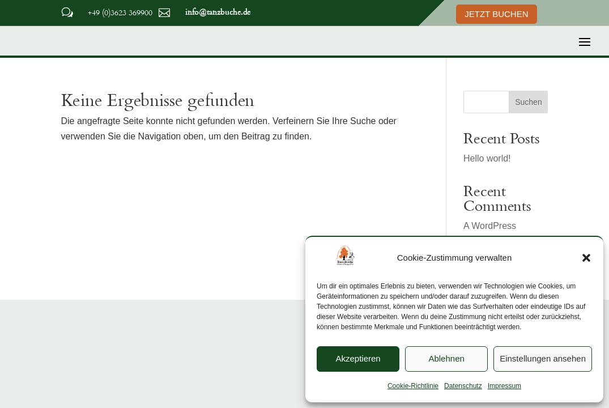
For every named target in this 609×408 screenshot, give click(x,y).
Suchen (528, 102)
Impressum (504, 386)
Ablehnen (446, 358)
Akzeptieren (357, 358)
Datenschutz (463, 386)
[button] (586, 258)
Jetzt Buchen (496, 14)
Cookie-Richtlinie (412, 386)
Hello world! (487, 158)
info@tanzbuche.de (217, 12)
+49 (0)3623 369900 (120, 12)
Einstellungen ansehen (543, 358)
